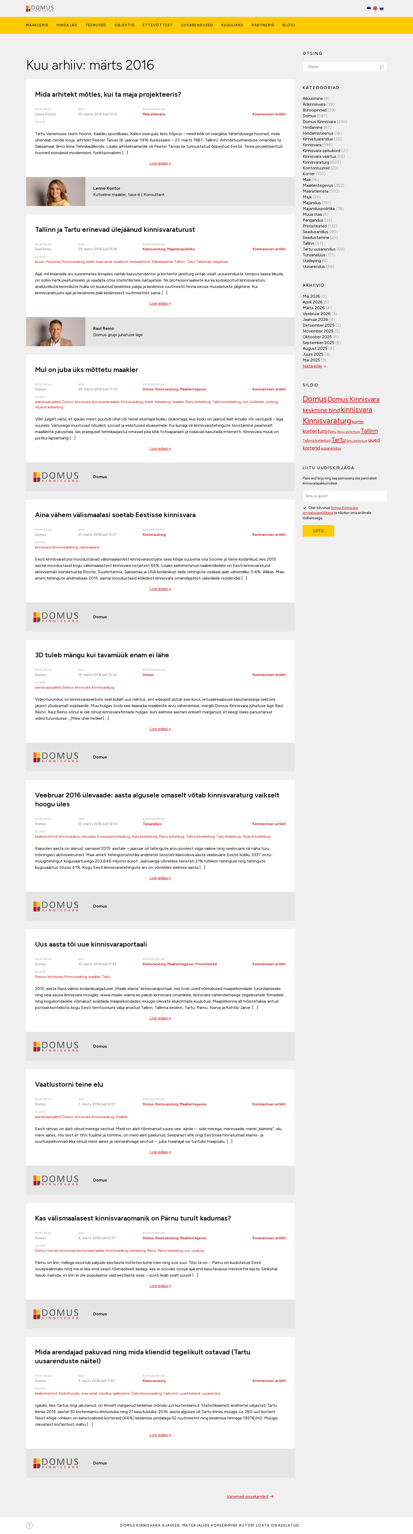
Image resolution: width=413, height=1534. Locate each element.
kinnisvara (82, 402)
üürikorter (256, 402)
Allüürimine (313, 98)
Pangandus (313, 220)
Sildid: (41, 122)
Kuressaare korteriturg (113, 837)
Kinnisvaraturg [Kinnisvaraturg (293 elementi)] (327, 420)
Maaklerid (37, 25)
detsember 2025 (319, 325)
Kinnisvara (312, 144)
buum (39, 262)
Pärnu (151, 1251)
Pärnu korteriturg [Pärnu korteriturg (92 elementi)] (348, 432)
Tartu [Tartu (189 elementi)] (338, 439)
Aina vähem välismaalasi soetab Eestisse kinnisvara (115, 515)
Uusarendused (197, 25)
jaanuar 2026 (315, 319)
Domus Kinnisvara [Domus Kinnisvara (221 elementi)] (354, 399)
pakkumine (121, 1393)
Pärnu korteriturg (198, 402)
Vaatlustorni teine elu (69, 1084)
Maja (307, 196)
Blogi (289, 25)
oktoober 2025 (317, 336)
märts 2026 (314, 307)
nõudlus (105, 1393)
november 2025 (318, 331)
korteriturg (162, 402)
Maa (307, 179)
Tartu (190, 262)
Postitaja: (44, 109)
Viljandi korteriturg (49, 407)
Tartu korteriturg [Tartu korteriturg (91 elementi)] (356, 441)
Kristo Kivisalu (69, 1393)
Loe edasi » (160, 163)
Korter (309, 173)
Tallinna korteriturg (226, 402)
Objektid (125, 25)
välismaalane (89, 547)
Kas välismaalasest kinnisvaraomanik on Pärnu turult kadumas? (133, 1218)
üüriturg (272, 402)
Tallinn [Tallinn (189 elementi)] (369, 430)
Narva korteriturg (145, 837)
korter (90, 262)
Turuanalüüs (152, 824)
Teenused (96, 25)
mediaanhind (139, 262)
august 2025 (315, 348)
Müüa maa (312, 214)
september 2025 (318, 342)
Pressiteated (206, 964)
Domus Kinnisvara (319, 121)
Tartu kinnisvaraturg (146, 1393)
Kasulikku (233, 25)
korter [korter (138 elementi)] (358, 421)
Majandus (312, 202)
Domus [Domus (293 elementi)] (315, 398)
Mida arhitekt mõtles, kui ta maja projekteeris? (108, 94)
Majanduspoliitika (181, 249)
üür (245, 402)
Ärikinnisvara (314, 104)
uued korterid (190, 1393)
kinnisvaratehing (65, 547)
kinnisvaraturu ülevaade (77, 837)
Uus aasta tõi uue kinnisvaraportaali (91, 944)
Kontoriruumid (316, 167)
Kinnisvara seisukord (321, 150)
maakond (121, 262)
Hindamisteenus (318, 133)
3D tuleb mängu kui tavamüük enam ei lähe (102, 655)
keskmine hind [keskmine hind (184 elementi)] (321, 410)
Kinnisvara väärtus (319, 156)
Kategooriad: (154, 109)
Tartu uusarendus (319, 249)
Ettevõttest (158, 25)
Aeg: (82, 109)
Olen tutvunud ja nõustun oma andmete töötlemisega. (337, 512)
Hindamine (313, 127)
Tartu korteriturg (228, 837)
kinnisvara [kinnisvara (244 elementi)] (356, 409)
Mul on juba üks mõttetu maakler (86, 369)
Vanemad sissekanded (251, 1496)
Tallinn (179, 262)
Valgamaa (220, 262)
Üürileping (312, 260)
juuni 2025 (313, 354)
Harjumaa (53, 262)
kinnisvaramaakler (105, 402)
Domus (148, 389)
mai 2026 (311, 296)
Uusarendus (314, 266)
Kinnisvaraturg (154, 249)
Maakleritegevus (193, 389)
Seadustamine (316, 237)
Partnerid (263, 25)
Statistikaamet (162, 262)
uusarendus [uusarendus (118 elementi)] (331, 448)
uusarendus (211, 1393)
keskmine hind (46, 837)
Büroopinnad (315, 109)
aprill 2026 (313, 302)
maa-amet (104, 262)
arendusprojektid (48, 402)
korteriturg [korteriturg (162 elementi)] (315, 431)
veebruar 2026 (317, 313)
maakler (178, 402)
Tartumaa (203, 262)
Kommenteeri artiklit (269, 114)
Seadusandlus (315, 231)
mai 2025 (311, 359)
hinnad (52, 1251)
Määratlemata (154, 114)
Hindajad (67, 25)
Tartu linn (171, 1393)
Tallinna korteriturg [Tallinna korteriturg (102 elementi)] (317, 441)
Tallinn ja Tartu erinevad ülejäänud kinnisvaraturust (115, 229)
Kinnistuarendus (318, 138)
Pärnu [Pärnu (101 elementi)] (332, 432)
